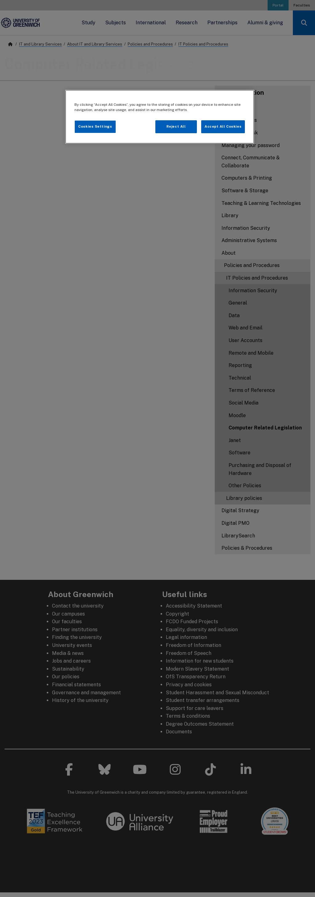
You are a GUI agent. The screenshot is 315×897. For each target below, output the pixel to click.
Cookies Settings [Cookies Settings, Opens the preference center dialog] (95, 126)
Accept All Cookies (223, 126)
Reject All (176, 126)
